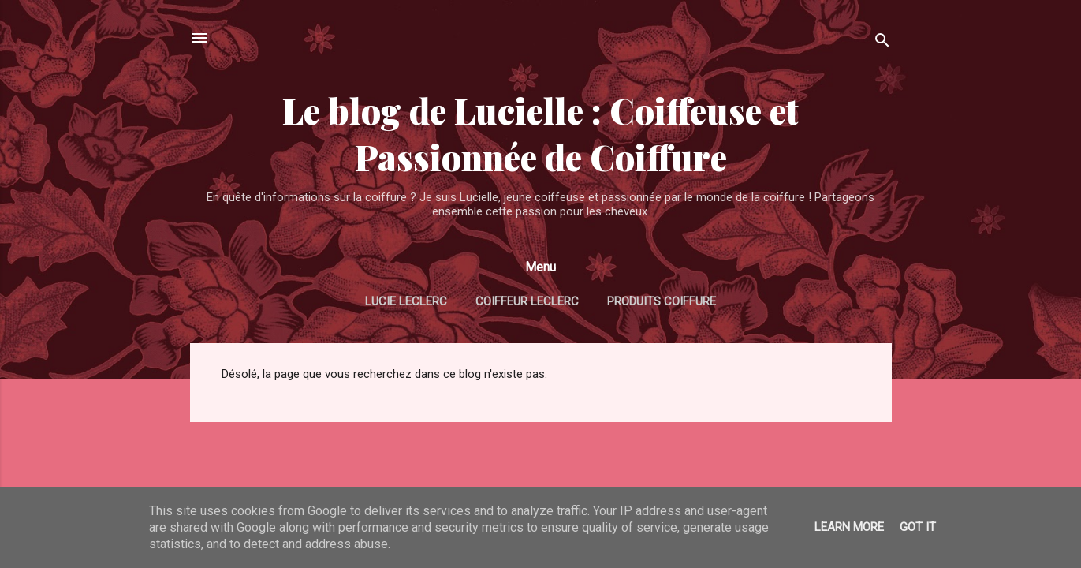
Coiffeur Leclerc (527, 301)
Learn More (849, 527)
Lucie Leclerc (406, 301)
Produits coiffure (661, 301)
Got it (918, 527)
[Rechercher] (882, 43)
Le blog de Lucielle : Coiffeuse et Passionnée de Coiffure (540, 133)
